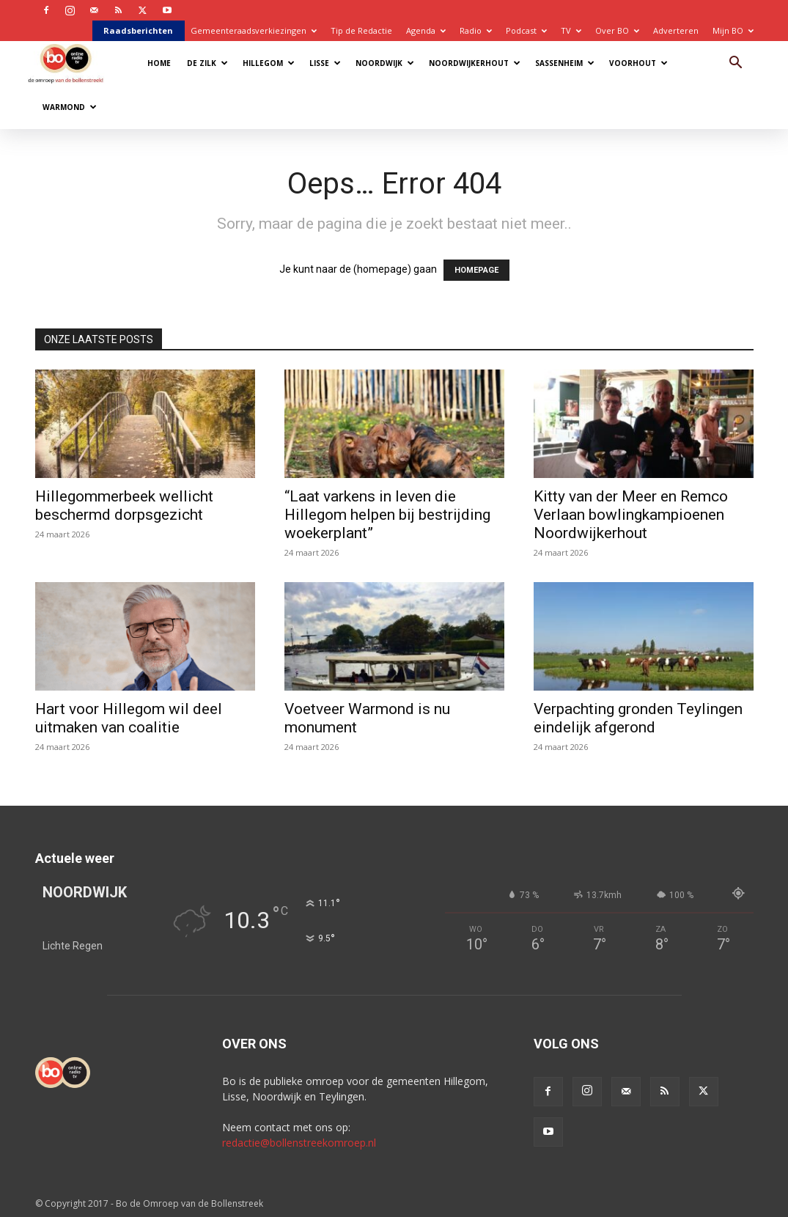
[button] (736, 64)
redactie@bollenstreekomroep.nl (299, 1143)
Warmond (70, 107)
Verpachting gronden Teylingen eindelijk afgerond (638, 718)
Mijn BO (733, 30)
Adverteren (676, 30)
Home (159, 63)
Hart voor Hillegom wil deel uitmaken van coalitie (128, 718)
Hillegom (269, 63)
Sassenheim (564, 63)
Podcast (526, 30)
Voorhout (638, 63)
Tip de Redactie (361, 30)
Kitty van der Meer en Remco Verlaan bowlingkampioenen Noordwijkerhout (631, 515)
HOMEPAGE (476, 270)
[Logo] (73, 63)
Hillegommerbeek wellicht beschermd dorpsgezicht (124, 505)
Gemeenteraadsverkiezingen (254, 30)
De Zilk (207, 63)
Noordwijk (385, 63)
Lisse (325, 63)
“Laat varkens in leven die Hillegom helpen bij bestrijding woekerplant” (387, 515)
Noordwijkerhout (474, 63)
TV (571, 30)
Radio (476, 30)
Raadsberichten (138, 30)
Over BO (617, 30)
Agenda (426, 30)
